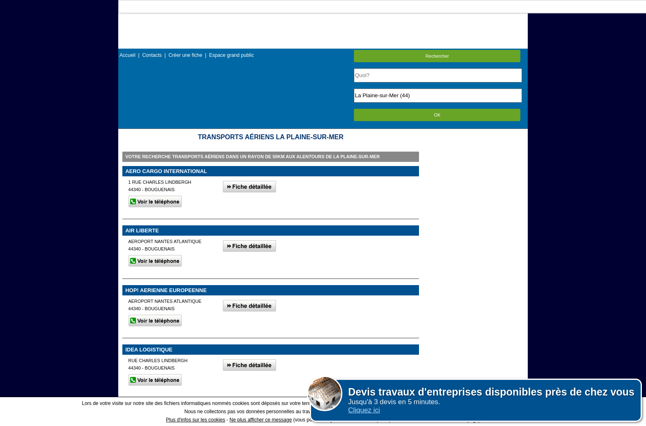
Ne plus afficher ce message (260, 420)
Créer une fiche (185, 55)
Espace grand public (231, 55)
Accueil (127, 55)
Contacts (152, 55)
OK (437, 114)
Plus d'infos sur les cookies (195, 420)
